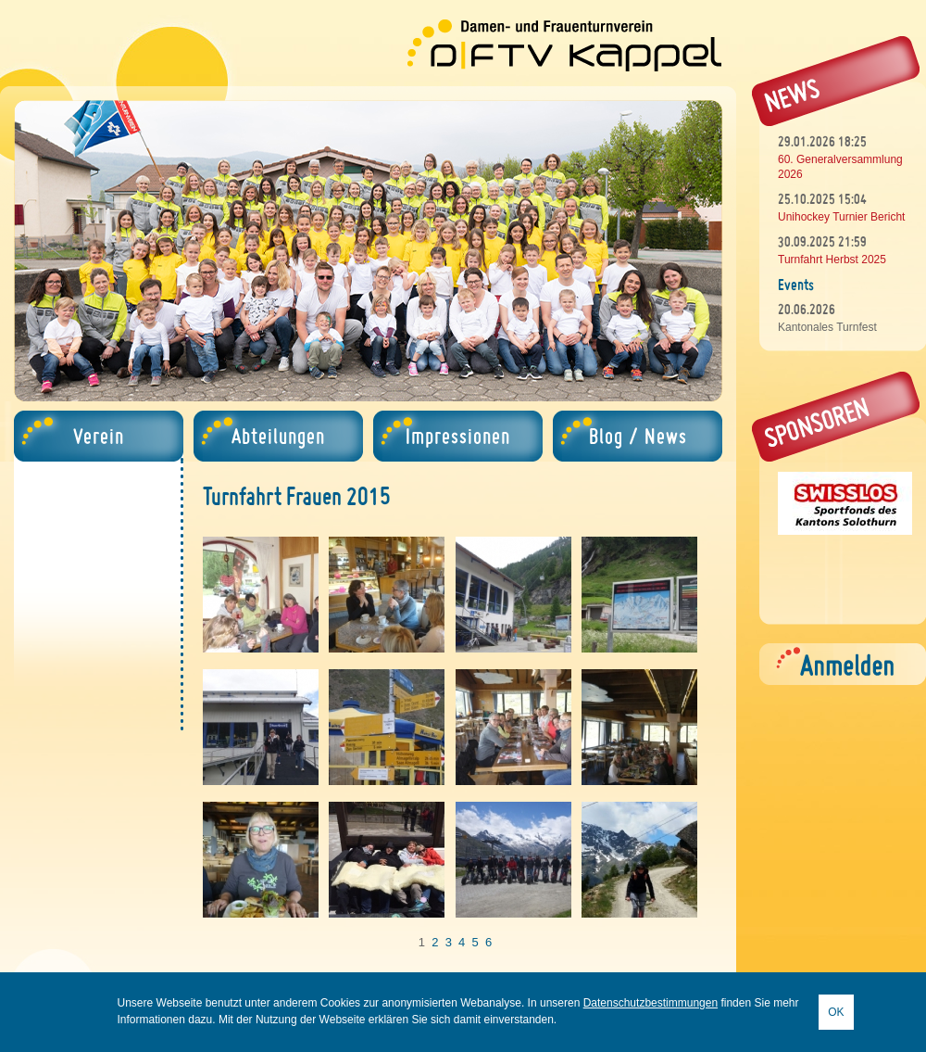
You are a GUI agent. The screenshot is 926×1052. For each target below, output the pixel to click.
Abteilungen (278, 436)
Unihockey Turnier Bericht (841, 216)
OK (836, 1012)
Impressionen (458, 436)
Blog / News (638, 436)
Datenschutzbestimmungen (650, 1002)
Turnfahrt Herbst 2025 (832, 259)
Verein (98, 436)
